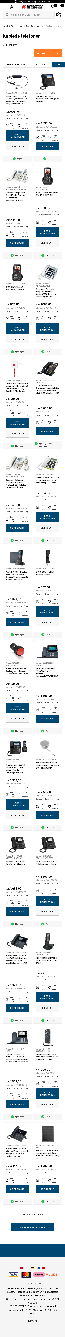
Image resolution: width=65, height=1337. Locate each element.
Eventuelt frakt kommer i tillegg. (17, 118)
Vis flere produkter (32, 1227)
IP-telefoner (42, 64)
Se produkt (17, 146)
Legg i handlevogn (17, 135)
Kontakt (32, 1320)
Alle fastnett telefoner (17, 64)
